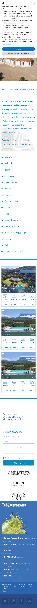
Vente (10, 89)
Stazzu (31, 89)
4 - (5, 550)
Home (3, 89)
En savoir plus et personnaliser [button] (18, 54)
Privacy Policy (19, 458)
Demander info (27, 304)
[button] (34, 3)
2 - (13, 538)
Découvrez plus (10, 304)
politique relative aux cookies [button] (12, 23)
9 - (6, 575)
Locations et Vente (18, 584)
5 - (8, 556)
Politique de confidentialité (19, 586)
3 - (9, 544)
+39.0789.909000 (14, 431)
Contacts (29, 584)
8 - (7, 569)
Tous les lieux (6, 584)
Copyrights (5, 586)
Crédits (3, 591)
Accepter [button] (19, 49)
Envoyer (18, 462)
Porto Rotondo (20, 89)
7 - (9, 563)
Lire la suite (25, 144)
